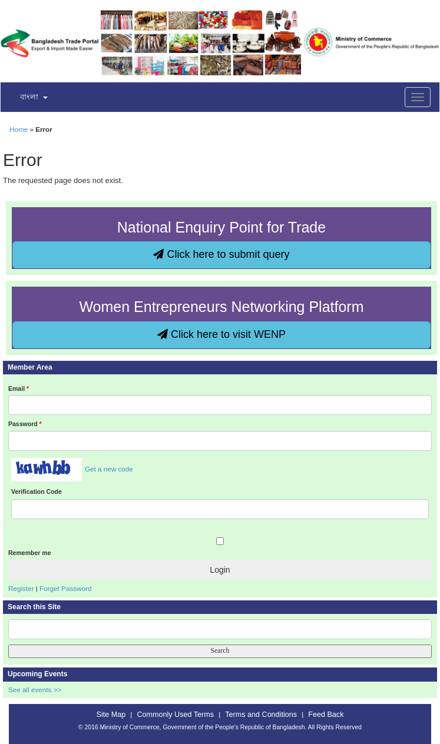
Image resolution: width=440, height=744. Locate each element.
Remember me (29, 552)
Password (25, 423)
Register (21, 588)
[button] (26, 97)
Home (18, 129)
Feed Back (325, 714)
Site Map (111, 714)
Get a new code (109, 469)
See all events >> (34, 689)
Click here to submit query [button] (221, 254)
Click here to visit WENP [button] (221, 334)
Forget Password (65, 588)
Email (18, 388)
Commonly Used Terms (175, 714)
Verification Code (36, 491)
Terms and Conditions (261, 714)
